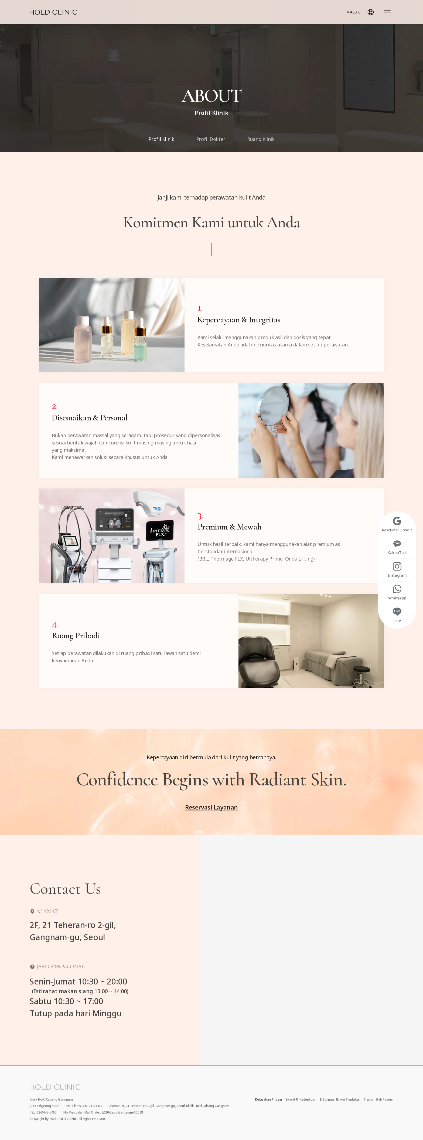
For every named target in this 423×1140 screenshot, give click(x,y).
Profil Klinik (161, 139)
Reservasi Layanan (211, 807)
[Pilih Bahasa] (370, 12)
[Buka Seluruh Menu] (387, 12)
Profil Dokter (210, 139)
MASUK (353, 12)
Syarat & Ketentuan (300, 1099)
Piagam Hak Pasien (378, 1099)
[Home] (53, 12)
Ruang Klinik (261, 139)
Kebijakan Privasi (268, 1099)
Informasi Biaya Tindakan (340, 1099)
